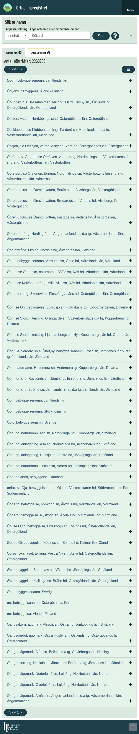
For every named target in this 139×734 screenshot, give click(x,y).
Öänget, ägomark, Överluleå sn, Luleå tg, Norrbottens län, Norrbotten (60, 685)
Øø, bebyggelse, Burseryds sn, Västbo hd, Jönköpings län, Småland (59, 570)
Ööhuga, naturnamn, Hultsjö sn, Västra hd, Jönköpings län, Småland (60, 466)
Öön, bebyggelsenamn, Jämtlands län (36, 400)
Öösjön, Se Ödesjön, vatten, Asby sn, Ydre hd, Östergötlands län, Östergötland (67, 146)
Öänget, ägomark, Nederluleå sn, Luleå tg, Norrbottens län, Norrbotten (61, 673)
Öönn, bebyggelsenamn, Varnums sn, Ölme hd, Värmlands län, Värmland (63, 261)
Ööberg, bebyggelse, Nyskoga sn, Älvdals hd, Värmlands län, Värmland (62, 515)
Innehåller (15, 36)
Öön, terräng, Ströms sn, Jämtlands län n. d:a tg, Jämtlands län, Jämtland (63, 389)
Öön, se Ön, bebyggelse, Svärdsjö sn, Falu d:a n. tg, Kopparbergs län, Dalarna (67, 307)
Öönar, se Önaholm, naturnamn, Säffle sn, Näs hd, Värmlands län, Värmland (66, 272)
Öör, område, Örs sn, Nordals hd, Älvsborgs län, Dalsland (51, 250)
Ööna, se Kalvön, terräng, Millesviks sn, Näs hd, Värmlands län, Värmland (64, 283)
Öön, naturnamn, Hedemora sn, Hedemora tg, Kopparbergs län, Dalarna (62, 368)
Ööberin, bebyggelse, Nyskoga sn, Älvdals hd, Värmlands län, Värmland (62, 504)
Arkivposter (40, 53)
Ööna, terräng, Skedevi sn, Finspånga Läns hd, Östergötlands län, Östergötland (68, 294)
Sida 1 (14, 69)
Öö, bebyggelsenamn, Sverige (30, 592)
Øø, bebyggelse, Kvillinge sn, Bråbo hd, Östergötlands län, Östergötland (62, 581)
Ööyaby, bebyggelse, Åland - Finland (35, 91)
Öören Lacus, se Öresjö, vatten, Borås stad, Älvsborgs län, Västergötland (63, 190)
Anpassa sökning (17, 29)
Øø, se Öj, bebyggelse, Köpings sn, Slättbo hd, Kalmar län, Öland (57, 542)
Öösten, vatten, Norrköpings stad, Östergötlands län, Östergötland (58, 118)
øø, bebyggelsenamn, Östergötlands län (38, 602)
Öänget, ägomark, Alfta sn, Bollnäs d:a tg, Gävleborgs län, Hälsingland (61, 652)
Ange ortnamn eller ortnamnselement (54, 29)
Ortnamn (13, 53)
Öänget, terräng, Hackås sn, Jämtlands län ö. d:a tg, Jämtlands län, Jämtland (66, 663)
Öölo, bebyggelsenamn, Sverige (31, 422)
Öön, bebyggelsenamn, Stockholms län (37, 411)
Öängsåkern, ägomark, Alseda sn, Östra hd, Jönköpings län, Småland (60, 624)
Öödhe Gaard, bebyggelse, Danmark (35, 477)
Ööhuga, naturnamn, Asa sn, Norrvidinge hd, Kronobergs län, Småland (61, 433)
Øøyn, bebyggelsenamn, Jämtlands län (37, 80)
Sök (101, 35)
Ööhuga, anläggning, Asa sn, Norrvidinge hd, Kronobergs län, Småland (61, 444)
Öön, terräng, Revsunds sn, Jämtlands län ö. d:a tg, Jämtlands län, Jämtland (66, 378)
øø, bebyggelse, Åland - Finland (31, 613)
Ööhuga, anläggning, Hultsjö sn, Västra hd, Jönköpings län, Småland (60, 455)
